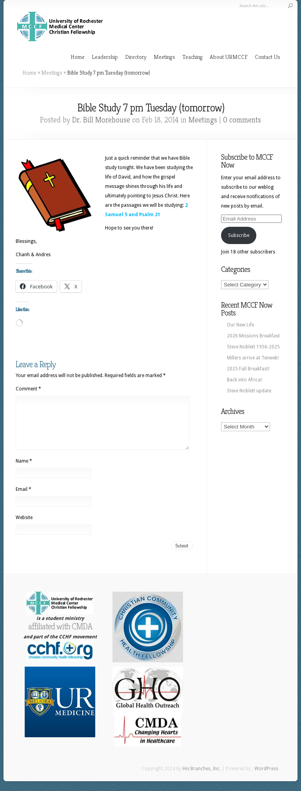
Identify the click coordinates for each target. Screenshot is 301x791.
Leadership (105, 56)
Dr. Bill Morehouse (101, 120)
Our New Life (240, 325)
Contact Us (267, 56)
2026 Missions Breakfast (253, 336)
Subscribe (238, 235)
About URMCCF (229, 56)
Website (24, 527)
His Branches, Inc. (202, 778)
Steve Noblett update (249, 391)
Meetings (164, 56)
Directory (136, 56)
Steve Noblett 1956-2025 (253, 347)
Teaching (192, 56)
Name (24, 470)
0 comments (242, 120)
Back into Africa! (244, 380)
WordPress (266, 778)
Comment (28, 389)
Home (78, 56)
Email (23, 498)
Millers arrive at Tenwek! (253, 358)
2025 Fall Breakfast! (248, 369)
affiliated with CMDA (60, 636)
